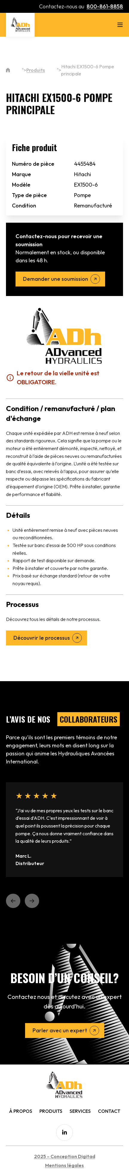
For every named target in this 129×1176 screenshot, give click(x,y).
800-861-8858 (105, 6)
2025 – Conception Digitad (64, 1156)
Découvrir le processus (41, 637)
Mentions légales (64, 1165)
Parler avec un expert (60, 1030)
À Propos (20, 1111)
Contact (109, 1111)
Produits (35, 70)
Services (80, 1111)
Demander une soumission (55, 278)
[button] (13, 901)
